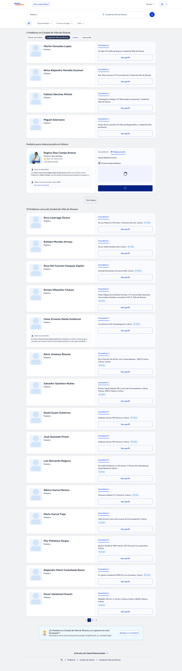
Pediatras (71, 660)
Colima (75, 37)
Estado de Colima (35, 37)
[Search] (152, 14)
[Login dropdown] (164, 4)
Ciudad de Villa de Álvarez (58, 37)
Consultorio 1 (103, 45)
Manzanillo (87, 37)
